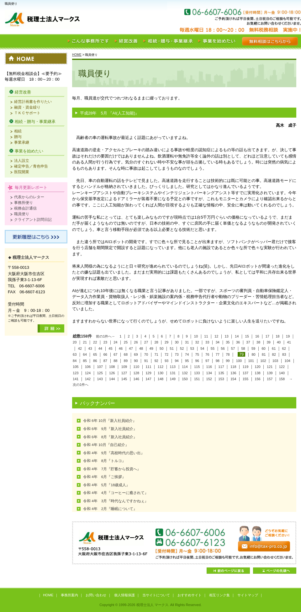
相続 (18, 131)
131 (173, 373)
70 (146, 354)
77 (217, 354)
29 (166, 342)
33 (207, 342)
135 (221, 373)
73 (176, 354)
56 (222, 348)
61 (274, 348)
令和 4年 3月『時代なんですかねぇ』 (115, 501)
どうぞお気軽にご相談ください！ (184, 542)
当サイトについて (156, 595)
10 (196, 336)
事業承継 (21, 142)
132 (184, 373)
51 (172, 348)
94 (176, 361)
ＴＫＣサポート (27, 113)
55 (212, 348)
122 (282, 367)
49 (151, 348)
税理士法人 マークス (78, 20)
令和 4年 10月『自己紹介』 (106, 445)
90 (136, 361)
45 (110, 348)
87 (105, 361)
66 (105, 354)
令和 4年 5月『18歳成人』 (106, 485)
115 (197, 367)
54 (202, 348)
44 (100, 348)
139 (269, 373)
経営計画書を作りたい (33, 101)
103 (275, 361)
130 (160, 373)
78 (228, 354)
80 (253, 354)
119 (245, 367)
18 (277, 336)
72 (166, 354)
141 (75, 379)
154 (233, 379)
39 (268, 342)
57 (233, 348)
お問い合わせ (96, 595)
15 (247, 336)
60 (263, 348)
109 (124, 367)
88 (115, 361)
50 (161, 348)
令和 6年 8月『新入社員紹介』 (110, 437)
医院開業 (21, 172)
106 (88, 367)
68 (126, 354)
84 (75, 361)
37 (248, 342)
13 (226, 336)
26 (136, 342)
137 (245, 373)
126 (112, 373)
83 (284, 354)
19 (288, 336)
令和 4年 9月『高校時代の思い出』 (114, 453)
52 (182, 348)
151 (197, 379)
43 (90, 348)
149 (173, 379)
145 (124, 379)
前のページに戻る (228, 570)
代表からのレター (29, 197)
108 (112, 367)
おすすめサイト (189, 595)
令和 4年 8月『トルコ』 (104, 461)
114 (184, 367)
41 (289, 342)
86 (95, 361)
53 (192, 348)
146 (136, 379)
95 (187, 361)
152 (209, 379)
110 (136, 367)
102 (263, 361)
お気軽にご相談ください (263, 20)
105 (75, 367)
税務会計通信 (25, 208)
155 (245, 379)
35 (228, 342)
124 (88, 373)
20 (75, 342)
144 (112, 379)
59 (253, 348)
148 (160, 379)
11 (206, 336)
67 (115, 354)
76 (207, 354)
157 (269, 379)
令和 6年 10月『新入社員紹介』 (109, 420)
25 (126, 342)
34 (217, 342)
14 (237, 336)
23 (105, 342)
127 (124, 373)
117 (221, 367)
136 (233, 373)
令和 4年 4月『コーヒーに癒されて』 (115, 493)
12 (216, 336)
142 (88, 379)
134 (209, 373)
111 (148, 367)
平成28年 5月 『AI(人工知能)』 (109, 113)
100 (239, 361)
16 (257, 336)
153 (221, 379)
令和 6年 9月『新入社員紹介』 (110, 429)
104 (287, 361)
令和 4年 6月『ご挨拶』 (104, 477)
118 (233, 367)
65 (95, 354)
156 (257, 379)
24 (115, 342)
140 (282, 373)
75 (197, 354)
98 (217, 361)
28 (156, 342)
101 (251, 361)
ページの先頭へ (274, 570)
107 (100, 367)
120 (257, 367)
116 (209, 367)
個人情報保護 (124, 595)
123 (75, 373)
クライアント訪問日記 (33, 219)
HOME (77, 54)
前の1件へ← (105, 336)
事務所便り (23, 202)
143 (100, 379)
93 (166, 361)
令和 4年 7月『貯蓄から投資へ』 (112, 469)
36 (238, 342)
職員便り (21, 214)
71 (156, 354)
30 (176, 342)
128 (136, 373)
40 (279, 342)
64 (85, 354)
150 (184, 379)
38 (258, 342)
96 (197, 361)
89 (126, 361)
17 (267, 336)
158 (282, 379)
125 (100, 373)
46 (121, 348)
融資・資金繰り (27, 107)
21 (85, 342)
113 (173, 367)
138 (257, 373)
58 (243, 348)
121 (269, 367)
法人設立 (21, 160)
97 (207, 361)
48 (141, 348)
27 (146, 342)
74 (187, 354)
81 (264, 354)
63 (75, 354)
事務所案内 (69, 595)
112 (160, 367)
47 (131, 348)
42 (80, 348)
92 (156, 361)
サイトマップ (247, 595)
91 (146, 361)
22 (95, 342)
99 (228, 361)
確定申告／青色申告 (31, 166)
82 (274, 354)
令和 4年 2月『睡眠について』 (110, 509)
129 (148, 373)
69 (136, 354)
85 (85, 361)
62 (284, 348)
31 (187, 342)
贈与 (18, 137)
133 (197, 373)
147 (148, 379)
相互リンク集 (219, 595)
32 (197, 342)
